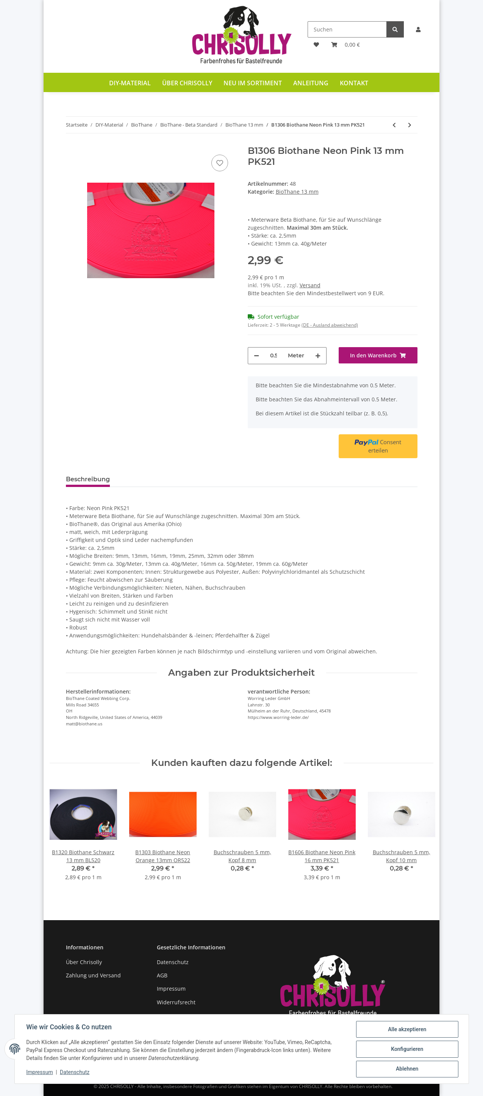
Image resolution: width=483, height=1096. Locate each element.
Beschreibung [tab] (88, 479)
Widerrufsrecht (176, 1002)
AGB (162, 975)
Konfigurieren (407, 1049)
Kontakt (354, 83)
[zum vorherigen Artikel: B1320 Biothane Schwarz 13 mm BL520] (394, 125)
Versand (310, 285)
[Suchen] (347, 29)
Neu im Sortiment (253, 83)
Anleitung (310, 83)
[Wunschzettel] (316, 45)
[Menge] (273, 356)
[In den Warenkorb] (378, 355)
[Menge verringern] (256, 356)
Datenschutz (173, 962)
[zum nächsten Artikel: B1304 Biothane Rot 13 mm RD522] (409, 125)
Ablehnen (406, 1069)
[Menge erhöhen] (317, 356)
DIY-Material (130, 83)
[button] (418, 29)
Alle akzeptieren (407, 1030)
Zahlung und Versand (93, 975)
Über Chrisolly (187, 83)
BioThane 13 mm (297, 191)
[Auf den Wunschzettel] (219, 163)
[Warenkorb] (345, 45)
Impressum (171, 988)
